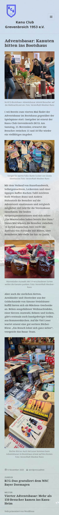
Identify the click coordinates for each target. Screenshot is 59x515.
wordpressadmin (36, 469)
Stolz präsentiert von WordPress (19, 511)
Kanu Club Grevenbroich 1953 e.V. (25, 24)
